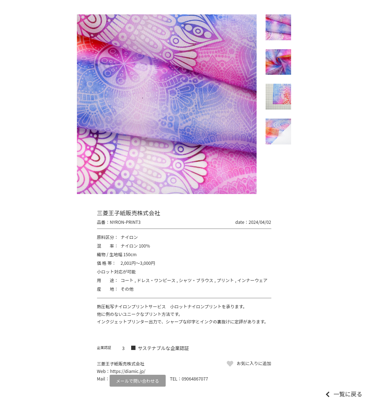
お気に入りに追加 (253, 363)
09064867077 (195, 378)
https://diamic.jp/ (127, 371)
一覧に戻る (348, 394)
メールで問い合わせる (137, 381)
